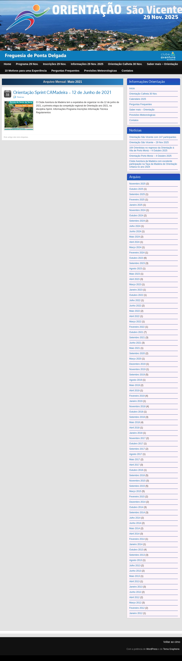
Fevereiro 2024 (137, 252)
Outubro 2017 (136, 443)
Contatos (133, 120)
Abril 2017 (134, 464)
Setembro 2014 (137, 512)
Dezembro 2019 (137, 364)
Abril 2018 (134, 427)
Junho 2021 (135, 342)
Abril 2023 (134, 279)
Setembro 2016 (137, 475)
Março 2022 (135, 321)
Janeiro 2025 (135, 205)
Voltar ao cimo (171, 641)
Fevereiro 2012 (137, 608)
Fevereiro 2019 (137, 396)
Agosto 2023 (135, 268)
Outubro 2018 (136, 411)
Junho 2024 (135, 231)
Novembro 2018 (137, 406)
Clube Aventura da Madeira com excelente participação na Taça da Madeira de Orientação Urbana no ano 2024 (153, 164)
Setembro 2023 (137, 263)
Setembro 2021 (137, 337)
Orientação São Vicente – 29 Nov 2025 (149, 142)
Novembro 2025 (137, 183)
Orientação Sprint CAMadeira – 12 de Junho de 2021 (62, 92)
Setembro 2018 (137, 417)
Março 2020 (135, 358)
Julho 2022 (134, 300)
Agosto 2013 (135, 560)
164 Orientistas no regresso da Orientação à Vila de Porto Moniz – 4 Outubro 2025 (151, 149)
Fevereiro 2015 (137, 496)
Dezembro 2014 (137, 502)
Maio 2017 (134, 459)
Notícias (20, 97)
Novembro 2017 (137, 438)
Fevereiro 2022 (137, 327)
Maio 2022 (134, 311)
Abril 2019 (134, 390)
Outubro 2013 (136, 549)
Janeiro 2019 (135, 401)
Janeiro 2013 (135, 586)
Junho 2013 (135, 571)
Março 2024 (135, 247)
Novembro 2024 (137, 210)
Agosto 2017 (135, 454)
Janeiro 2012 (135, 613)
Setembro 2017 (137, 449)
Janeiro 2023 (135, 289)
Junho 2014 (135, 523)
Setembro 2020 (137, 353)
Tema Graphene (171, 649)
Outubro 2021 (136, 332)
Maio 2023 (134, 274)
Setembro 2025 (137, 194)
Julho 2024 (134, 226)
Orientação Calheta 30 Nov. (143, 93)
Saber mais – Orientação (142, 109)
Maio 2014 (134, 528)
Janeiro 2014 (135, 544)
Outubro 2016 (136, 470)
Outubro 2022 (136, 295)
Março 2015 (135, 491)
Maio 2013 (134, 576)
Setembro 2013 (137, 555)
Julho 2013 (134, 565)
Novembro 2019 (137, 369)
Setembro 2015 (137, 486)
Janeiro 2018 (135, 433)
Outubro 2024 (136, 215)
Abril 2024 (134, 242)
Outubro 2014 (136, 507)
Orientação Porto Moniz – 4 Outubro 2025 (150, 156)
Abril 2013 (134, 581)
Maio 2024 (134, 236)
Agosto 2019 (135, 380)
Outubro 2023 (136, 258)
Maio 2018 (134, 422)
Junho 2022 (135, 305)
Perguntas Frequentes (140, 104)
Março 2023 (135, 284)
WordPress (152, 649)
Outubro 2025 (136, 189)
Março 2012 (135, 602)
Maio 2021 (134, 348)
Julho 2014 (134, 517)
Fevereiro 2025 (137, 199)
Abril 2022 (134, 316)
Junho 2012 (135, 592)
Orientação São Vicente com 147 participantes (152, 137)
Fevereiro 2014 (137, 539)
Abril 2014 (134, 533)
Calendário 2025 (137, 99)
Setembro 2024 (137, 221)
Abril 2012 (134, 597)
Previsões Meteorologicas (142, 115)
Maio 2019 (134, 385)
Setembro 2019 (137, 374)
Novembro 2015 (137, 480)
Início (132, 88)
